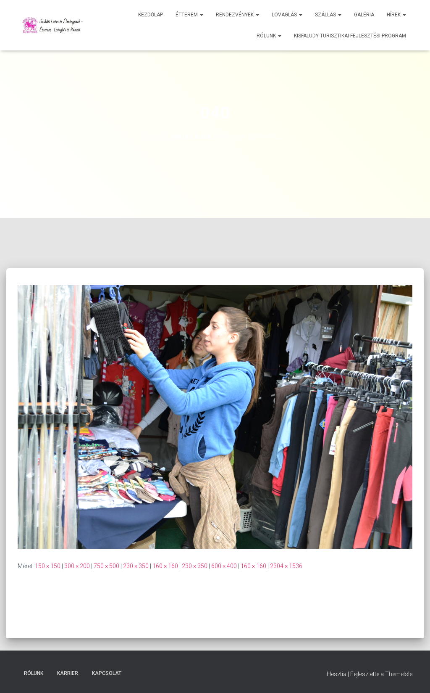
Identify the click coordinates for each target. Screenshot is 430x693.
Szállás (328, 15)
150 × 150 (47, 566)
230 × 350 (136, 566)
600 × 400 (224, 566)
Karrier (67, 673)
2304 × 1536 (286, 566)
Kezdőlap (150, 15)
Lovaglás (287, 15)
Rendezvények (237, 15)
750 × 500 (106, 566)
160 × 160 (165, 566)
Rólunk (269, 36)
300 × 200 (77, 566)
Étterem (189, 15)
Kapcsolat (106, 673)
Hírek (396, 15)
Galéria (364, 15)
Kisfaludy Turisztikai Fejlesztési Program (350, 36)
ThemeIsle (398, 674)
